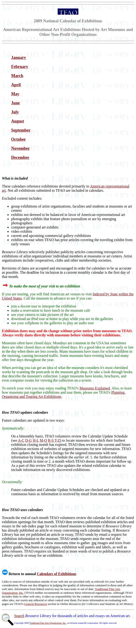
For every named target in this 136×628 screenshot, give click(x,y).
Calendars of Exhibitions (56, 574)
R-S (51, 440)
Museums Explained (95, 388)
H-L (36, 440)
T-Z (57, 440)
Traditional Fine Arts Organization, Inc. (47, 623)
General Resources (35, 604)
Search (19, 616)
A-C (21, 440)
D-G (28, 440)
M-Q (43, 440)
